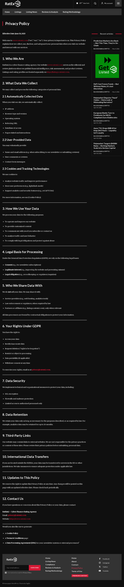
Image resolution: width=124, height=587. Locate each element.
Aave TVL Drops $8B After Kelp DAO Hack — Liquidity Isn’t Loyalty (105, 130)
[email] (17, 567)
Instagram (106, 563)
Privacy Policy (27, 572)
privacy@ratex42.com (41, 370)
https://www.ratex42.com (20, 519)
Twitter (105, 567)
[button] (95, 3)
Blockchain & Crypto (102, 48)
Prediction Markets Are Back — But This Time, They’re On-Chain (106, 43)
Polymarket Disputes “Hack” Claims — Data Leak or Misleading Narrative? (105, 99)
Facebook (106, 559)
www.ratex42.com (20, 40)
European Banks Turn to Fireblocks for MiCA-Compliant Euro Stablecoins (105, 115)
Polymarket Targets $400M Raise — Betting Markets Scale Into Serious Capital (106, 145)
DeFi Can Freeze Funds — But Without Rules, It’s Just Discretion (106, 86)
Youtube (105, 571)
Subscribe (35, 568)
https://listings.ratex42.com (58, 72)
